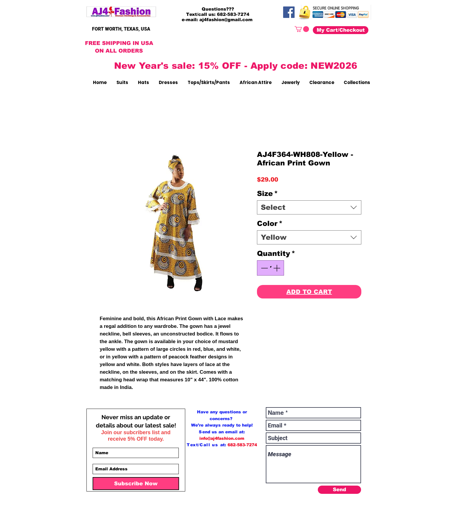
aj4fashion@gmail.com (226, 19)
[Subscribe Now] (136, 483)
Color (270, 223)
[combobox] (309, 207)
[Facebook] (289, 12)
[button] (302, 29)
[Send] (339, 490)
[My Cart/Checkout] (340, 30)
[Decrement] (264, 268)
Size (267, 193)
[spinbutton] (270, 268)
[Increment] (277, 268)
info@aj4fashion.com (221, 438)
